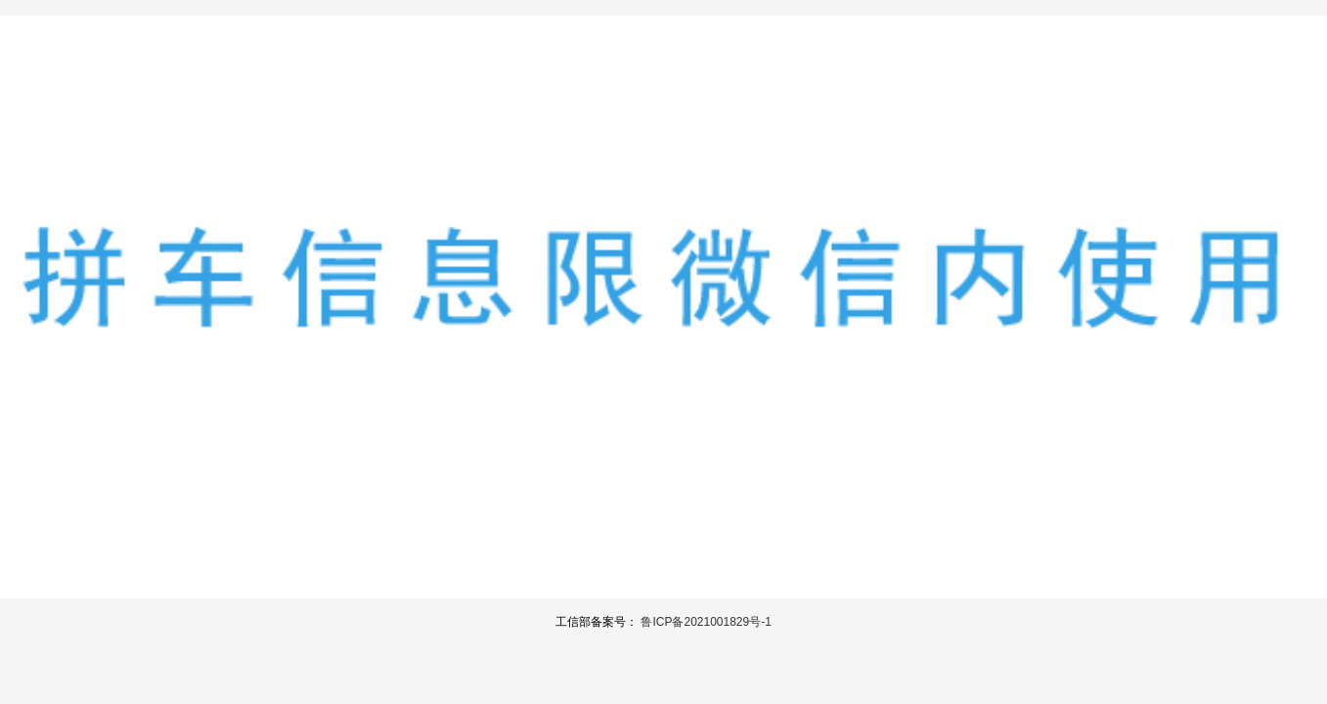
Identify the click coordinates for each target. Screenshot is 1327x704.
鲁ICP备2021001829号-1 (706, 622)
